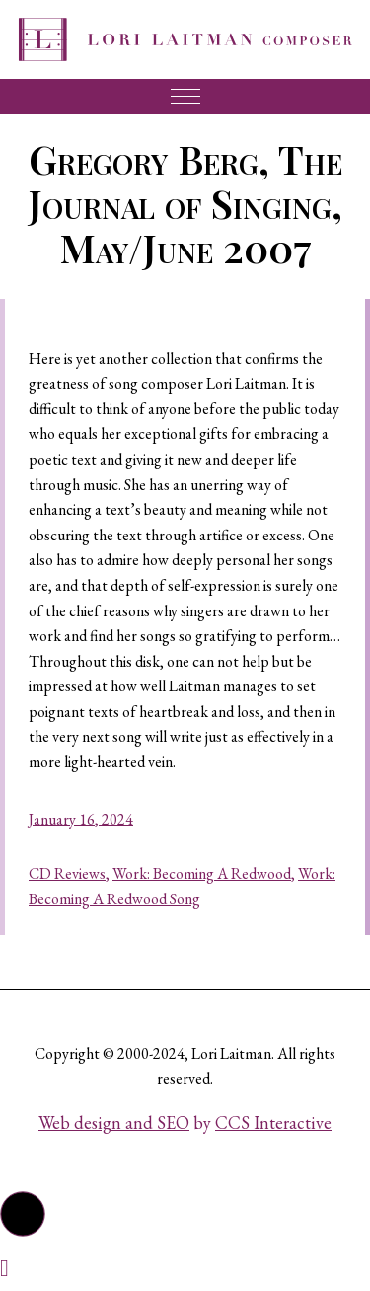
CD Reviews (67, 873)
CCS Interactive (273, 1123)
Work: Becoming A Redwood (201, 873)
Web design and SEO (113, 1123)
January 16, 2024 (81, 819)
